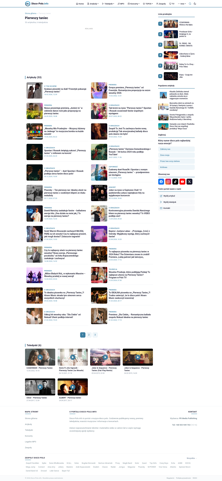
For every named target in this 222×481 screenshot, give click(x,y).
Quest (144, 463)
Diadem (96, 467)
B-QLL (69, 463)
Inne (181, 4)
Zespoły (161, 4)
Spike (44, 463)
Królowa (163, 167)
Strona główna (30, 13)
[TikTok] (175, 182)
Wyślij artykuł (167, 196)
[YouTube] (182, 182)
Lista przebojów (165, 14)
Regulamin (170, 478)
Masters (69, 467)
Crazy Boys (164, 463)
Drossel (44, 471)
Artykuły (92, 4)
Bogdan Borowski (88, 463)
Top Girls (153, 463)
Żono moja (164, 155)
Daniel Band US (32, 471)
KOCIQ (187, 463)
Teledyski (108, 4)
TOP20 (148, 4)
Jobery (60, 467)
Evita (173, 463)
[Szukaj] (190, 3)
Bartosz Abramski (105, 463)
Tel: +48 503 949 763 (184, 425)
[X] (189, 182)
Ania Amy (51, 467)
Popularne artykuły (166, 86)
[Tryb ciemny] (195, 3)
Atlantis (173, 467)
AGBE (180, 463)
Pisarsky (141, 467)
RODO (195, 478)
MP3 (121, 4)
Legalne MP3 (30, 442)
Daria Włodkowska (56, 463)
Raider (113, 467)
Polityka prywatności (183, 478)
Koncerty (133, 4)
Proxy (117, 463)
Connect (41, 467)
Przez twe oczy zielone (170, 161)
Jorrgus (122, 467)
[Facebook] (161, 182)
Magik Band (127, 463)
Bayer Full (66, 471)
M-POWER (152, 467)
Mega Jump (30, 467)
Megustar (131, 467)
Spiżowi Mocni (184, 467)
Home (80, 4)
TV (171, 4)
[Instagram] (168, 182)
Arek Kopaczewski (83, 467)
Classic (105, 467)
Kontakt (165, 208)
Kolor (137, 463)
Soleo (76, 463)
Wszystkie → (192, 458)
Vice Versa (163, 467)
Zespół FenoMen (32, 463)
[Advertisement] (89, 51)
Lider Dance (54, 471)
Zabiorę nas (165, 149)
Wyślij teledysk (168, 202)
